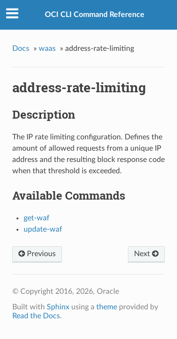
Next (146, 254)
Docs (20, 48)
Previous (37, 254)
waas (47, 48)
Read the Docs (36, 316)
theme (106, 307)
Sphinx (58, 307)
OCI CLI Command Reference (94, 14)
